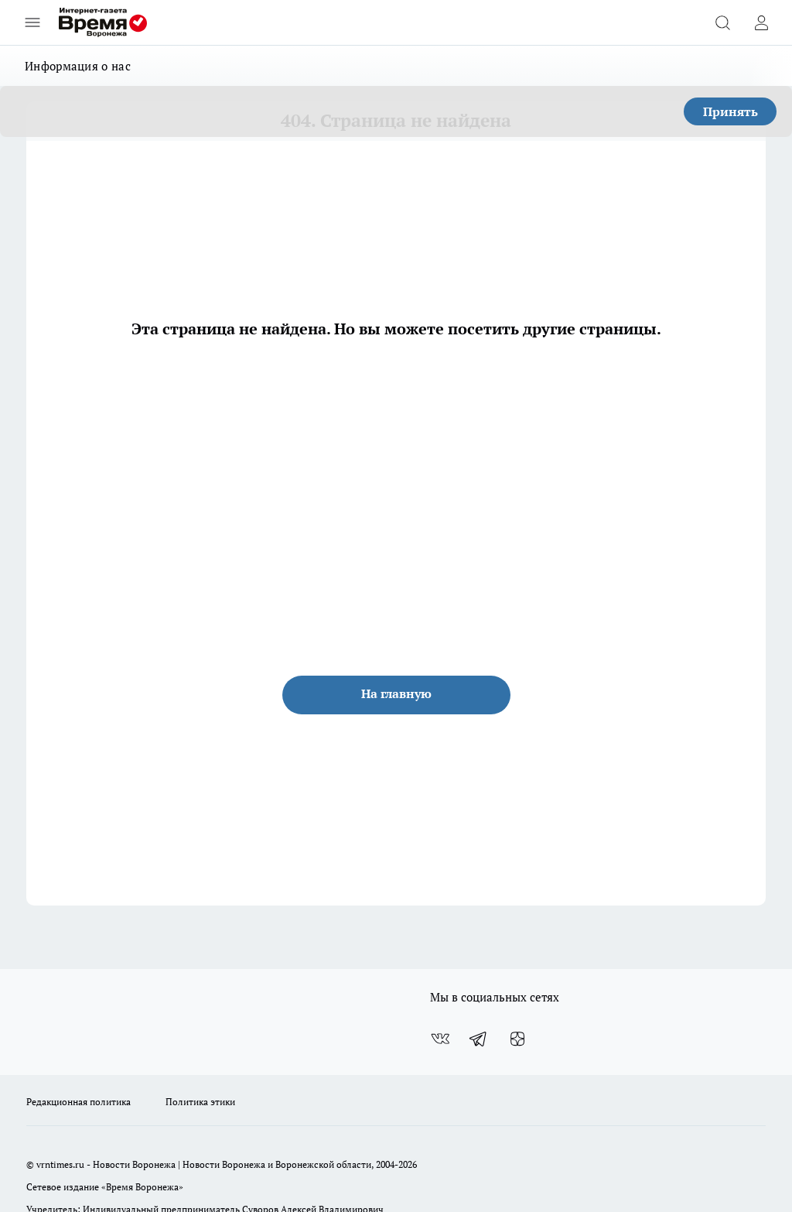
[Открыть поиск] (722, 22)
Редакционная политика (78, 1102)
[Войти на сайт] (761, 22)
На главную (396, 693)
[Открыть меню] (32, 22)
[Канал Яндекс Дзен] (517, 1038)
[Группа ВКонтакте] (440, 1038)
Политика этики (200, 1102)
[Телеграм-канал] (478, 1038)
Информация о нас (78, 66)
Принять (730, 111)
